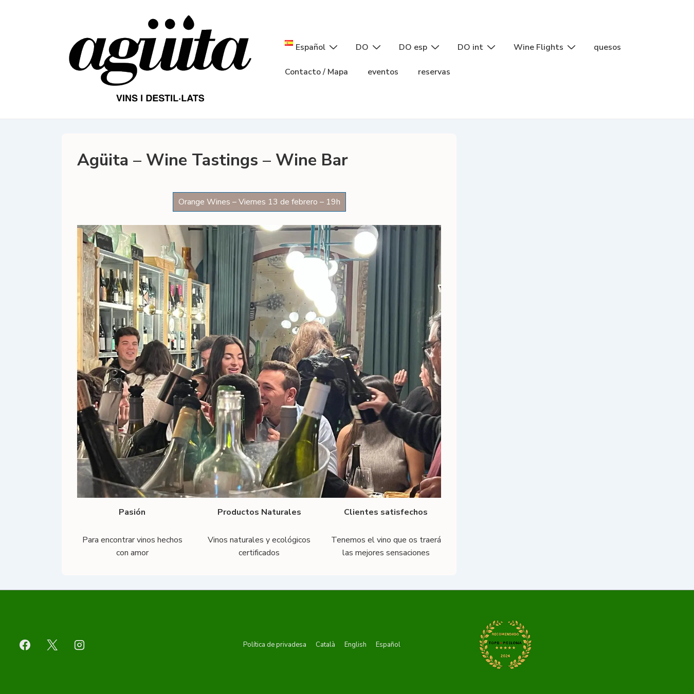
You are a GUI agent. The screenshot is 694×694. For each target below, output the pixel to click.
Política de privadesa (274, 644)
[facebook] (25, 644)
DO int (478, 47)
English (355, 644)
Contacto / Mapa (316, 72)
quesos (607, 47)
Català (325, 644)
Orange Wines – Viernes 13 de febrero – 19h (259, 202)
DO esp (420, 47)
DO (369, 47)
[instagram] (79, 644)
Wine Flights (546, 47)
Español (388, 644)
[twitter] (52, 644)
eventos (383, 72)
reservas (434, 72)
